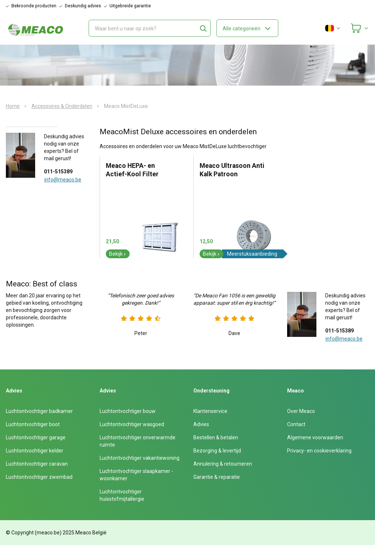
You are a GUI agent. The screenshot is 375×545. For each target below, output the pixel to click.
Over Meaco (301, 411)
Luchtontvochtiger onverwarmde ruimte (137, 441)
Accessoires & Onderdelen (61, 106)
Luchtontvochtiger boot (33, 424)
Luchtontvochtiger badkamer (39, 411)
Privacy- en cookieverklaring (319, 451)
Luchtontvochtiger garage (36, 437)
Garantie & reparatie (216, 477)
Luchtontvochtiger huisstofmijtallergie (122, 495)
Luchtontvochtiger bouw (128, 411)
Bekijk (117, 254)
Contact (296, 424)
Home (13, 106)
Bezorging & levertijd (217, 451)
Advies (201, 424)
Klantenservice (210, 411)
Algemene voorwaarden (315, 437)
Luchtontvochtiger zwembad (39, 477)
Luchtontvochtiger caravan (37, 464)
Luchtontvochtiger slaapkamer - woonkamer (136, 474)
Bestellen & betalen (215, 437)
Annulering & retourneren (222, 464)
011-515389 (58, 171)
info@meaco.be (62, 180)
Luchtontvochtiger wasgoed (132, 424)
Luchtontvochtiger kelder (34, 451)
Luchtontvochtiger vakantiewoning (139, 458)
